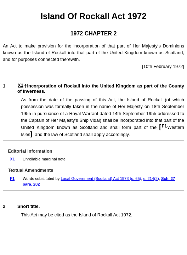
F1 (164, 126)
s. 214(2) (151, 178)
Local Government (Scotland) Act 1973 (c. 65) (101, 178)
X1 (20, 85)
